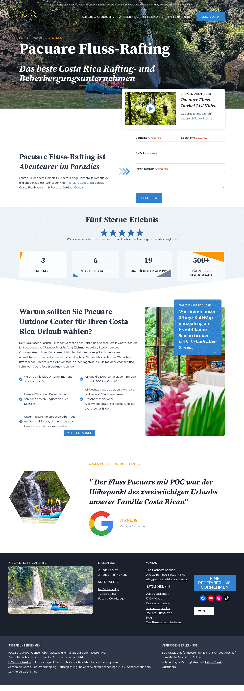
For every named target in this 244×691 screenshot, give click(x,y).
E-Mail (159, 160)
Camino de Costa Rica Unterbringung (32, 667)
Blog (149, 617)
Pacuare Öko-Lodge (111, 598)
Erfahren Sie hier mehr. (180, 4)
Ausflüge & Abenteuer (96, 17)
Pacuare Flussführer (159, 613)
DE (202, 611)
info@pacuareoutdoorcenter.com (167, 579)
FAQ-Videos (154, 598)
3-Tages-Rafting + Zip (112, 574)
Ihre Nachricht (163, 170)
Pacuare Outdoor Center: (25, 652)
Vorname (161, 151)
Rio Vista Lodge (77, 182)
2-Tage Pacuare (108, 570)
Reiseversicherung (158, 603)
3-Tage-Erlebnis (202, 118)
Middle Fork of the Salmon (185, 657)
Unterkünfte (127, 17)
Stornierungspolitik (158, 608)
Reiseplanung (151, 17)
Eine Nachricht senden (160, 570)
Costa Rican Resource (22, 657)
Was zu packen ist (157, 594)
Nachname (189, 151)
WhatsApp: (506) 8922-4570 (165, 574)
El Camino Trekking (20, 662)
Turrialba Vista (107, 594)
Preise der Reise (179, 17)
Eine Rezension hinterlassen (164, 622)
